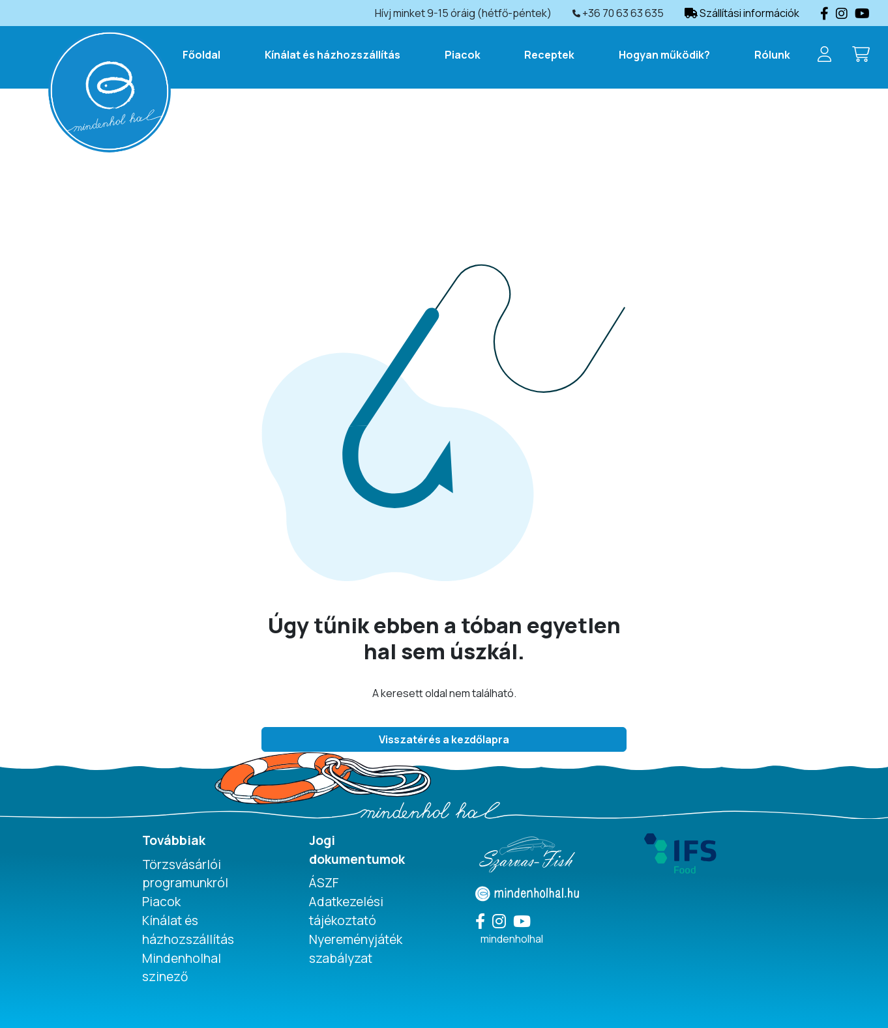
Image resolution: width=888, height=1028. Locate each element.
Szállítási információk (742, 13)
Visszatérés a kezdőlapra (444, 739)
